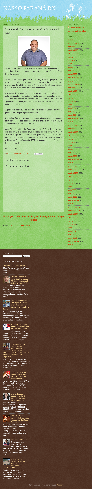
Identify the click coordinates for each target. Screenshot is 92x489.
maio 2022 (72, 190)
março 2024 (72, 115)
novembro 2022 (74, 170)
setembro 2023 (73, 135)
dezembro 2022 (74, 166)
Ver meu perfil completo (77, 31)
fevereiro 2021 (73, 241)
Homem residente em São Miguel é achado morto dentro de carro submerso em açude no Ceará (16, 305)
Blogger (59, 485)
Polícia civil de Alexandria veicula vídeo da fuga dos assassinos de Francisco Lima (14, 463)
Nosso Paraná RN (77, 28)
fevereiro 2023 (73, 159)
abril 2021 (71, 234)
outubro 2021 (73, 214)
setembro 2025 (73, 54)
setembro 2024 (73, 94)
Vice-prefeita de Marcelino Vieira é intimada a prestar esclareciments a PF (19, 397)
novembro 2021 (74, 211)
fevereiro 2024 (73, 118)
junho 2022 (72, 187)
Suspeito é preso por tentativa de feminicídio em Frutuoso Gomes (20, 327)
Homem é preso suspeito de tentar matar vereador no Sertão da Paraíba (20, 419)
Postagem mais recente (16, 216)
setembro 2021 (73, 217)
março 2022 (72, 197)
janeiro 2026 (72, 40)
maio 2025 (72, 67)
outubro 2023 (73, 132)
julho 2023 (72, 142)
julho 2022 (72, 183)
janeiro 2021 (72, 245)
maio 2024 (72, 108)
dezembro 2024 (74, 84)
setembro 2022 (73, 176)
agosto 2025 (72, 57)
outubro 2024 (73, 91)
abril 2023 (71, 153)
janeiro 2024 (72, 122)
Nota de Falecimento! (19, 440)
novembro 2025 (74, 47)
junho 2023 (72, 146)
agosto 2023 (72, 139)
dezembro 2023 (74, 125)
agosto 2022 (72, 180)
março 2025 (72, 74)
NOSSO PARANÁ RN (29, 8)
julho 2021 (72, 224)
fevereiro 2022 (73, 200)
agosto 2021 (72, 221)
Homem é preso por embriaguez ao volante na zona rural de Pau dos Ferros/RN (19, 375)
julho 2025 (72, 60)
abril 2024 (71, 112)
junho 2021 (72, 228)
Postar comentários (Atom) (20, 225)
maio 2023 (72, 149)
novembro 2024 (74, 88)
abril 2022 (71, 194)
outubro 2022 (73, 173)
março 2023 (72, 156)
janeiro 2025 (72, 81)
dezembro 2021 (74, 207)
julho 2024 (72, 101)
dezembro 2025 (74, 43)
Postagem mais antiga (52, 216)
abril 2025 (71, 71)
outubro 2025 (73, 50)
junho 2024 (72, 105)
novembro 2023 (74, 129)
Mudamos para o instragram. (14, 266)
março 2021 (72, 238)
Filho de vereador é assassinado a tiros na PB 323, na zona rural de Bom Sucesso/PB (19, 280)
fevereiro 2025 (73, 77)
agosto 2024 (72, 98)
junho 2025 (72, 64)
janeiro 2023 (72, 163)
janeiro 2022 (72, 204)
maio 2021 (72, 231)
